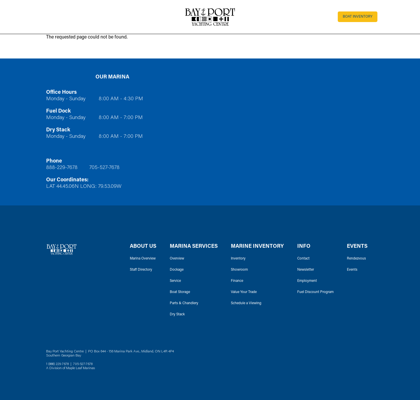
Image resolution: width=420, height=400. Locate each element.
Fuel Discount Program (315, 292)
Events (352, 270)
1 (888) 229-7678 (57, 364)
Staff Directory (141, 270)
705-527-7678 (104, 167)
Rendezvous (356, 258)
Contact (303, 258)
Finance (237, 281)
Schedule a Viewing (246, 303)
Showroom (239, 270)
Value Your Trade (244, 292)
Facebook (361, 360)
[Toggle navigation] (46, 17)
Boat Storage (180, 292)
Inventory (238, 258)
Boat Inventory (357, 17)
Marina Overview (143, 258)
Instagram (371, 360)
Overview (177, 258)
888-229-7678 (62, 167)
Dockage (177, 270)
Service (175, 281)
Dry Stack (177, 314)
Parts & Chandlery (184, 303)
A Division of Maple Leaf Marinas (70, 368)
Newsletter (305, 270)
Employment (307, 281)
